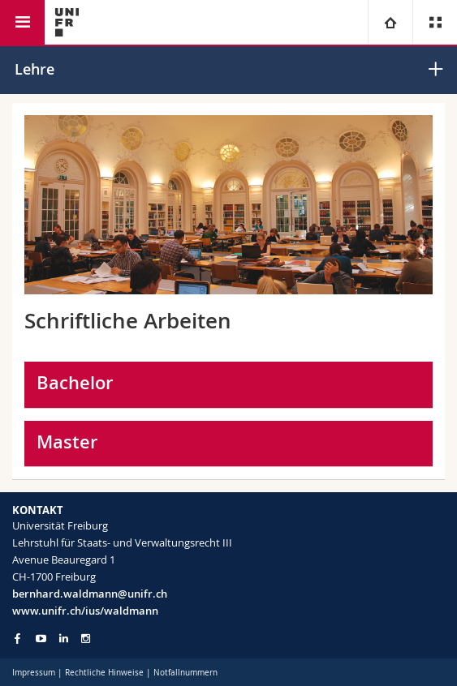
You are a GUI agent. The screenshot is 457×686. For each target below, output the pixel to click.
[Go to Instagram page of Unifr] (85, 638)
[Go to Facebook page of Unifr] (17, 638)
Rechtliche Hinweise (104, 672)
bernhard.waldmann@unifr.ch (89, 593)
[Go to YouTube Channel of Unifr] (41, 638)
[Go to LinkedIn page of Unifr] (63, 638)
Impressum (33, 672)
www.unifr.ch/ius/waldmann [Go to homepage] (85, 610)
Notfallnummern (185, 672)
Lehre (34, 69)
